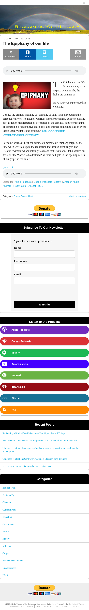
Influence (7, 546)
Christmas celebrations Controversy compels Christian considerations (35, 459)
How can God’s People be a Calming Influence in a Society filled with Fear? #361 (41, 440)
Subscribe (44, 304)
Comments (11, 54)
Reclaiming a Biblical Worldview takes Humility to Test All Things (34, 433)
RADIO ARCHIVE (17, 607)
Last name (20, 261)
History (6, 539)
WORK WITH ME (51, 607)
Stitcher (32, 186)
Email (17, 274)
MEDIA (39, 607)
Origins (6, 553)
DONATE (64, 607)
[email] (44, 280)
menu (84, 2)
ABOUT (30, 607)
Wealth (6, 575)
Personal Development (13, 560)
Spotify (57, 182)
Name (17, 247)
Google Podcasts (43, 182)
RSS (40, 186)
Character (7, 502)
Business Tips (9, 495)
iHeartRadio (19, 186)
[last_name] (44, 267)
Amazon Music (71, 182)
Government (8, 524)
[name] (44, 254)
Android (7, 186)
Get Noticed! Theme (76, 604)
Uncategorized (9, 568)
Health (31, 196)
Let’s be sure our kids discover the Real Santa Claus (27, 466)
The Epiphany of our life (26, 43)
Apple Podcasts (23, 182)
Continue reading (77, 196)
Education (7, 517)
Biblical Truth (9, 488)
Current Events (20, 196)
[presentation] (39, 294)
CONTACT (75, 607)
